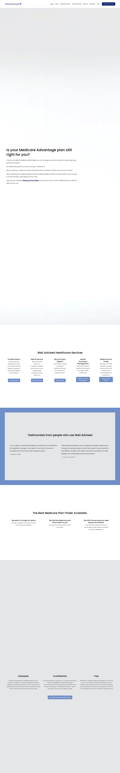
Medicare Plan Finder (108, 4)
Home (51, 4)
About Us (85, 4)
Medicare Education (65, 4)
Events (56, 4)
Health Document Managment (83, 379)
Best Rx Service (36, 380)
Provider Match (14, 380)
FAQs (98, 4)
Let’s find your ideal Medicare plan (60, 697)
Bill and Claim (60, 380)
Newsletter (92, 4)
